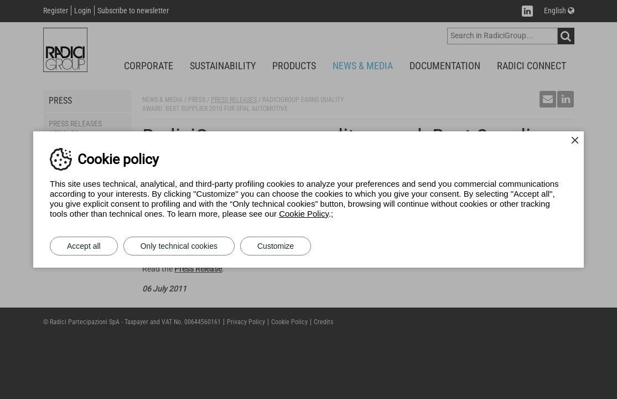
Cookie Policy (304, 213)
